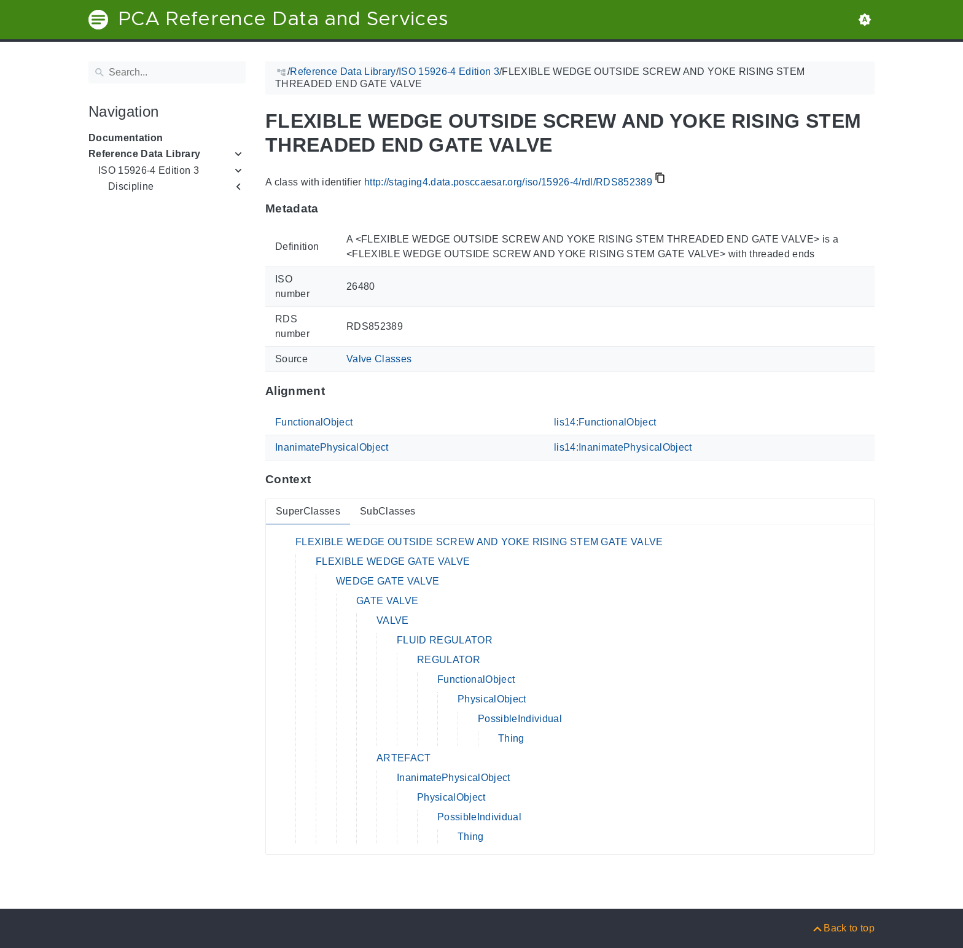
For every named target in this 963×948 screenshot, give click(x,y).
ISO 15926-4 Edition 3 (148, 170)
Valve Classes (378, 359)
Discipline (131, 186)
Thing (511, 738)
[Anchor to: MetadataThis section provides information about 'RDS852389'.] (331, 208)
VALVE (392, 620)
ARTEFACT (403, 758)
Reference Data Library (144, 154)
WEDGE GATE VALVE (387, 581)
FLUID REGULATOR (445, 640)
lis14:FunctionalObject (605, 422)
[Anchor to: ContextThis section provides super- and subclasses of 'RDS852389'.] (323, 479)
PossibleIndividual (520, 718)
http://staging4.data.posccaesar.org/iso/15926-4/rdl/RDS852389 (508, 182)
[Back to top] (843, 928)
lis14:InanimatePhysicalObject (623, 447)
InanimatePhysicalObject (332, 447)
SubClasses (387, 511)
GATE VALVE (387, 601)
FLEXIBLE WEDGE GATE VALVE (393, 561)
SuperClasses (308, 511)
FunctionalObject (314, 422)
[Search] (167, 72)
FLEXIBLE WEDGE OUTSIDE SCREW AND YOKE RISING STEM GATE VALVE (479, 542)
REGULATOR (448, 660)
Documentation (125, 138)
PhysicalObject (492, 699)
